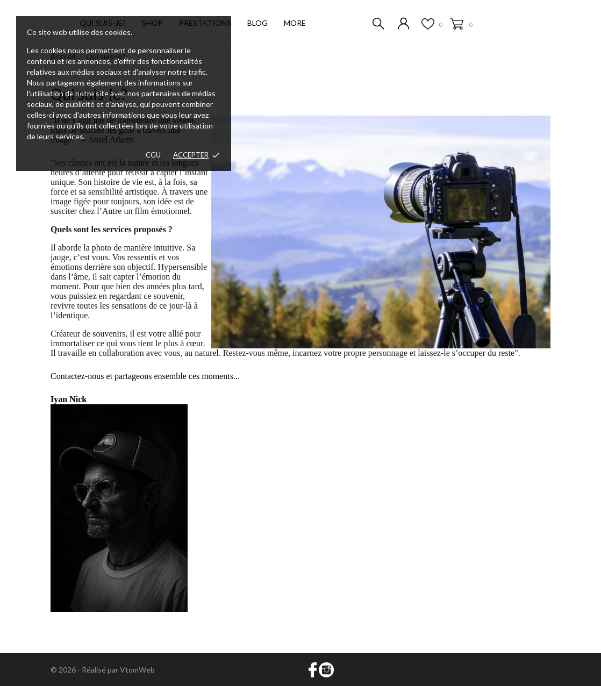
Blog (257, 22)
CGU (153, 155)
